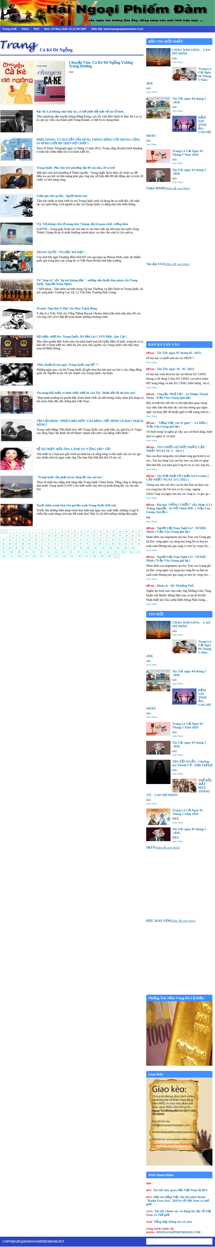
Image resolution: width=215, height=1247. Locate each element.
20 (133, 531)
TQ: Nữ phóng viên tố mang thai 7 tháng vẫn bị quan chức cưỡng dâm (82, 224)
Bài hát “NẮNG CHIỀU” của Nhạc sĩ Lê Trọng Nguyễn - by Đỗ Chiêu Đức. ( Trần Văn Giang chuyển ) (179, 508)
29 (55, 535)
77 (81, 544)
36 (101, 535)
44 (10, 540)
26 (36, 535)
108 (11, 552)
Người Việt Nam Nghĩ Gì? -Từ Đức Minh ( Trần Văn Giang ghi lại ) (176, 529)
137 (86, 556)
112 (41, 552)
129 (26, 556)
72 (49, 544)
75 (68, 544)
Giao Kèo (155, 1074)
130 (34, 556)
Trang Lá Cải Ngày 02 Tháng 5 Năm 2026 (187, 812)
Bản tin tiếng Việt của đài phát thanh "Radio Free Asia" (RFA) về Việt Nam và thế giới (177, 1200)
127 (11, 556)
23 (17, 535)
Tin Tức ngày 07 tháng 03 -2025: (174, 353)
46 (23, 540)
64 (139, 540)
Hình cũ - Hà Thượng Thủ (170, 585)
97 (68, 548)
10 (68, 531)
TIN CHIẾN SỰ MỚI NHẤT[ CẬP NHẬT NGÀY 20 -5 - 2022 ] (175, 448)
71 (42, 544)
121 (108, 552)
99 (81, 548)
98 (74, 548)
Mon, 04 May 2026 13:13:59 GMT (65, 28)
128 (19, 556)
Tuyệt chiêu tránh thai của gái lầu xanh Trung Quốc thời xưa (76, 505)
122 (115, 552)
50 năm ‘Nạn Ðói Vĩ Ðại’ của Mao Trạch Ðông (67, 308)
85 (132, 544)
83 (119, 544)
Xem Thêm (177, 62)
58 (100, 540)
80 (100, 544)
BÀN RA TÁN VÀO (164, 345)
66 (10, 544)
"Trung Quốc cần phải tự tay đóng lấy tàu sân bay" (70, 477)
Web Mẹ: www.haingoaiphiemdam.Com (117, 28)
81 (107, 544)
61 (119, 540)
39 (120, 535)
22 (10, 535)
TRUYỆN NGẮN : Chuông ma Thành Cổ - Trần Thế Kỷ (192, 763)
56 (87, 540)
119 (93, 552)
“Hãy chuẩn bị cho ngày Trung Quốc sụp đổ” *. (67, 364)
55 (81, 540)
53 (68, 540)
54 (74, 540)
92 (36, 548)
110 (26, 552)
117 (78, 552)
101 (95, 548)
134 (64, 556)
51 (55, 540)
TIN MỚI (155, 614)
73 (55, 544)
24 (23, 535)
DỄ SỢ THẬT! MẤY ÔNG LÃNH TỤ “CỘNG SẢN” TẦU (74, 449)
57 (94, 540)
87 (3, 548)
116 (70, 552)
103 (110, 548)
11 (75, 531)
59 (107, 540)
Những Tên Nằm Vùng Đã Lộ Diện (176, 998)
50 (49, 540)
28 (49, 535)
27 (42, 535)
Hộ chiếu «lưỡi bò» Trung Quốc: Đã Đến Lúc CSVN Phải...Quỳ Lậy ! (82, 336)
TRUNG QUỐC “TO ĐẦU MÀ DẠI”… (62, 252)
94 (49, 548)
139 (101, 556)
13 (88, 531)
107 (4, 552)
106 (133, 548)
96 (61, 548)
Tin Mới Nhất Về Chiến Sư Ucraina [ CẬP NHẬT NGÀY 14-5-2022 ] (177, 477)
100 (87, 548)
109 (19, 552)
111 (33, 552)
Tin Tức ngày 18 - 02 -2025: (170, 369)
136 (79, 556)
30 (62, 535)
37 (107, 535)
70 (36, 544)
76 (74, 544)
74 (61, 544)
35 (94, 535)
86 (139, 544)
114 (55, 552)
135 (71, 556)
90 (23, 548)
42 (139, 535)
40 (126, 535)
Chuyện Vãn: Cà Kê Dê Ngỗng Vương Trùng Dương (101, 64)
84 (126, 544)
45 (16, 540)
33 (81, 535)
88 (10, 548)
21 (139, 531)
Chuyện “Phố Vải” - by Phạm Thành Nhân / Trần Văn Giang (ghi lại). (177, 395)
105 (125, 548)
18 (120, 531)
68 (23, 544)
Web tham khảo (161, 1175)
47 (29, 540)
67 (16, 544)
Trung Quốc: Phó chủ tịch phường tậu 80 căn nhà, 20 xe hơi (76, 167)
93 (42, 548)
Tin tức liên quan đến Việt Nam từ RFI (176, 1190)
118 (85, 552)
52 (61, 540)
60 (113, 540)
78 (87, 544)
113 (48, 552)
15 (101, 531)
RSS (36, 28)
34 (88, 535)
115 (63, 552)
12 (81, 531)
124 (130, 552)
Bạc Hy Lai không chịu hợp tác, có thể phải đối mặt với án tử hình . (81, 111)
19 (126, 531)
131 (41, 556)
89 (16, 548)
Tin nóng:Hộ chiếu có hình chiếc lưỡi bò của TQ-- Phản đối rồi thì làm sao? (86, 392)
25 (30, 535)
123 (123, 552)
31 (68, 535)
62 (126, 540)
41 (133, 535)
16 (107, 531)
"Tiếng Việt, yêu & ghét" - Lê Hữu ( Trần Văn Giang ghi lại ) (176, 424)
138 (94, 556)
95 (55, 548)
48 (36, 540)
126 (4, 556)
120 (100, 552)
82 (113, 544)
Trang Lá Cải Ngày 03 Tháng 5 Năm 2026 (187, 152)
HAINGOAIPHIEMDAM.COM (173, 1230)
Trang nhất (9, 28)
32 (75, 535)
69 (29, 544)
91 (29, 548)
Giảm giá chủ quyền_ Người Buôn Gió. (62, 196)
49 (42, 540)
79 (94, 544)
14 (94, 531)
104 (118, 548)
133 (56, 556)
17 (113, 531)
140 (109, 556)
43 (3, 540)
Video (25, 28)
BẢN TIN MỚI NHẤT (165, 42)
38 (113, 535)
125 (138, 552)
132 (49, 556)
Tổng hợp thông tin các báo (169, 1221)
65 (3, 544)
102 (102, 548)
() (168, 188)
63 (132, 540)
